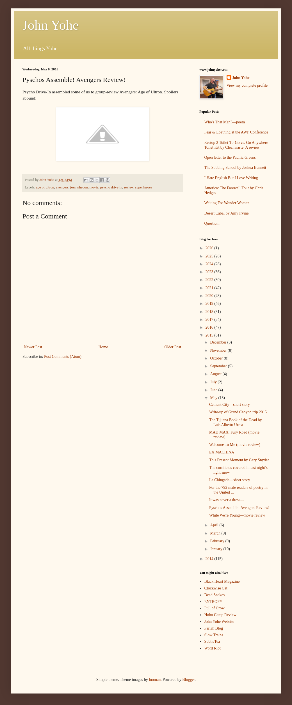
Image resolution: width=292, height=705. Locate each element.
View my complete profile (247, 85)
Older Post (173, 347)
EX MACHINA (221, 452)
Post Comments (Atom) (62, 356)
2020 (210, 296)
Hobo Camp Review (220, 615)
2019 (210, 303)
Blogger (188, 680)
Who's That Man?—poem (224, 122)
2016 (210, 327)
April (214, 525)
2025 (210, 256)
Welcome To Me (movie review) (234, 445)
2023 (210, 272)
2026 (210, 248)
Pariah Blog (213, 628)
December (218, 342)
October (217, 358)
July (214, 382)
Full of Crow (214, 608)
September (219, 366)
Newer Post (33, 347)
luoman (155, 680)
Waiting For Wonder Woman (227, 203)
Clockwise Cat (215, 588)
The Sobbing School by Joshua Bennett (235, 167)
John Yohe (50, 25)
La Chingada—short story (229, 480)
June (214, 390)
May (214, 398)
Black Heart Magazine (222, 581)
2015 (210, 335)
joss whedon (79, 187)
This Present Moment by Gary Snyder (239, 460)
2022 (210, 280)
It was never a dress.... (226, 500)
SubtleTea (212, 641)
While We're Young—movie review (237, 515)
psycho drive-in (111, 187)
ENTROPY (213, 602)
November (219, 350)
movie (94, 187)
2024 (210, 264)
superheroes (143, 187)
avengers (62, 187)
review (128, 187)
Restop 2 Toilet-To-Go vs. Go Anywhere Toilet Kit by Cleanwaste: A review (236, 144)
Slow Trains (213, 635)
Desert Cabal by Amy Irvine (226, 213)
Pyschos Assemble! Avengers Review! (239, 508)
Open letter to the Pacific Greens (230, 157)
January (216, 549)
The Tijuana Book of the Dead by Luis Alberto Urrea (235, 422)
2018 (210, 312)
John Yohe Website (219, 621)
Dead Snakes (214, 595)
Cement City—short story (229, 404)
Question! (212, 223)
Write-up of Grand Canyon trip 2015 (238, 412)
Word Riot (212, 648)
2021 (210, 288)
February (217, 541)
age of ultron (45, 187)
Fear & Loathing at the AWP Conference (236, 132)
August (216, 374)
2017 (210, 319)
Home (103, 347)
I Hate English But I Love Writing (231, 178)
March (215, 533)
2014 (210, 559)
